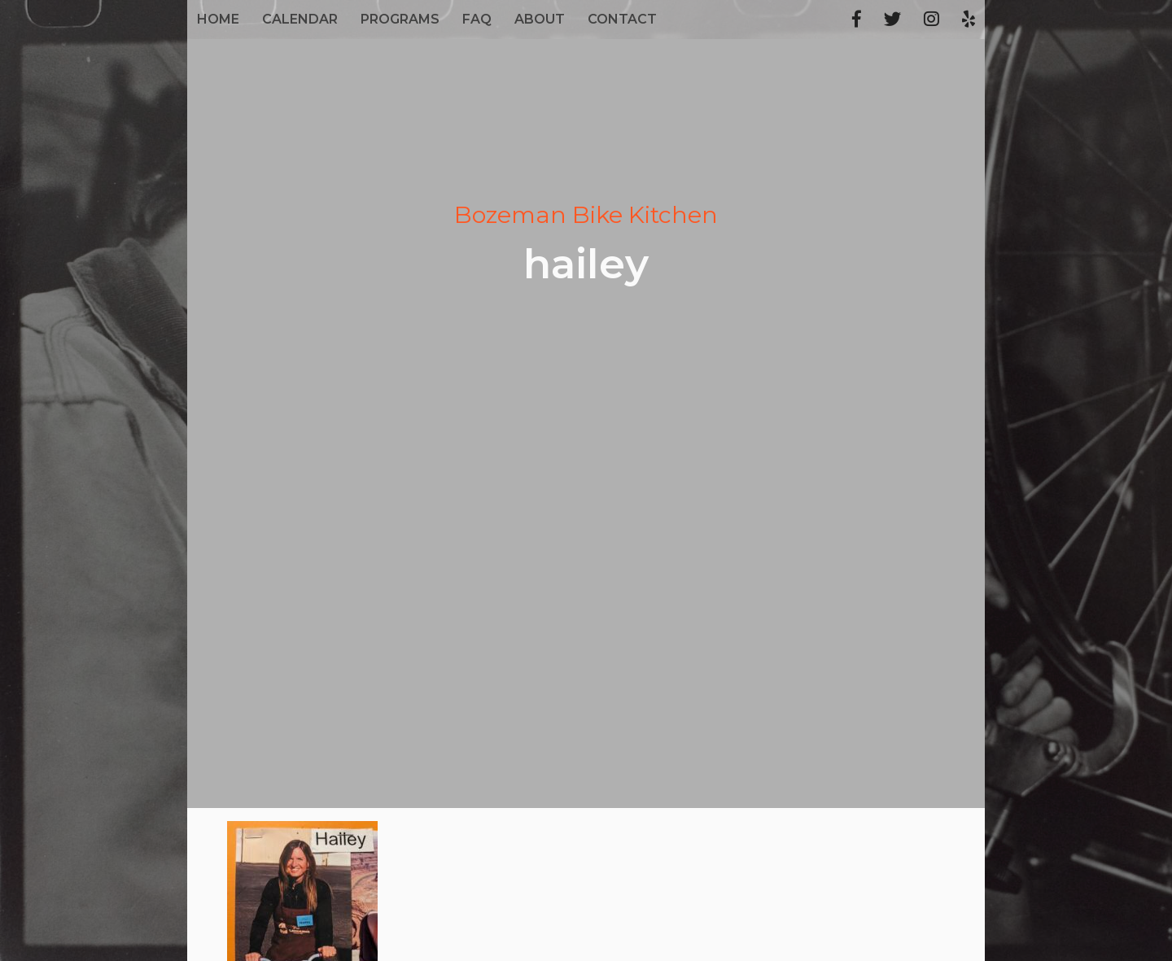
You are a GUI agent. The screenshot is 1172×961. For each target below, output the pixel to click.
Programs (400, 19)
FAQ (477, 19)
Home (218, 19)
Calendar (300, 19)
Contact (622, 19)
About (539, 19)
